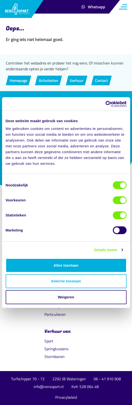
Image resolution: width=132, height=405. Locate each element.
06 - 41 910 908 (107, 379)
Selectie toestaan (66, 281)
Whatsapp (95, 8)
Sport (48, 341)
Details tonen (105, 250)
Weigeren (66, 297)
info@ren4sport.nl (49, 386)
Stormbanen (54, 356)
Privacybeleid (66, 397)
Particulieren (55, 314)
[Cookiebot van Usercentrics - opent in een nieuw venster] (105, 104)
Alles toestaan (66, 265)
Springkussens (56, 349)
